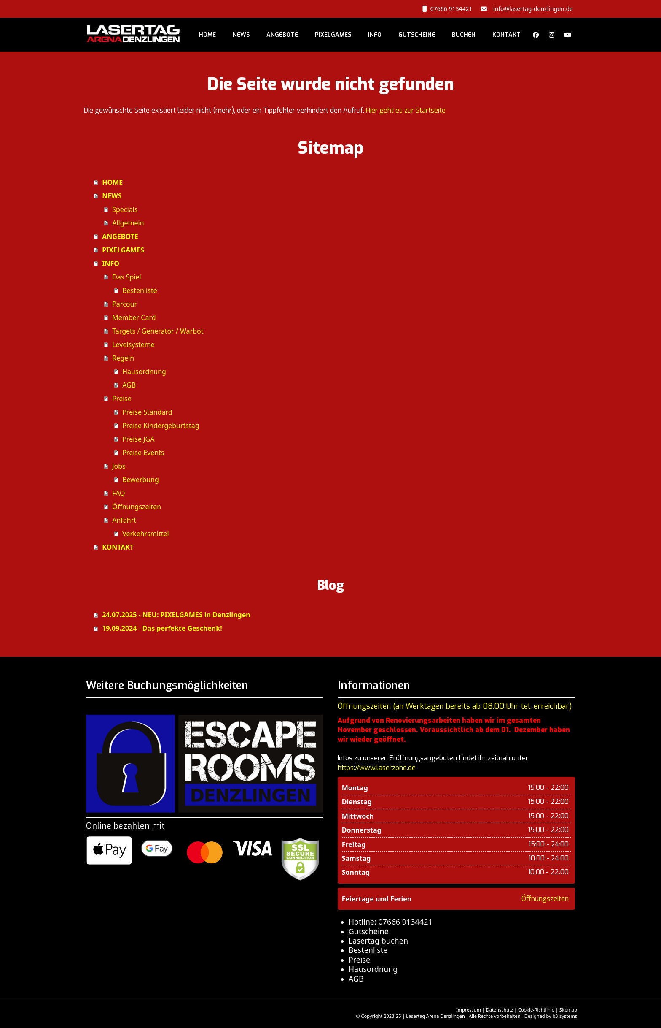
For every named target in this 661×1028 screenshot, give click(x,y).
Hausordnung (144, 371)
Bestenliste (139, 290)
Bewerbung (140, 479)
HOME (207, 35)
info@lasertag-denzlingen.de (531, 9)
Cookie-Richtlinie (536, 1009)
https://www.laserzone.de (377, 767)
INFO (375, 35)
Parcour (124, 304)
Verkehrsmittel (145, 533)
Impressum (468, 1009)
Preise (122, 398)
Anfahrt (124, 520)
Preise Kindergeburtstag (160, 425)
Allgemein (128, 223)
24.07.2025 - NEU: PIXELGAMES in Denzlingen (176, 614)
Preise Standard (147, 412)
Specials (124, 209)
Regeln (123, 358)
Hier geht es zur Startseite (406, 110)
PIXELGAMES (333, 35)
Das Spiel (126, 277)
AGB (129, 385)
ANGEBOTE (282, 35)
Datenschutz (499, 1009)
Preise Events (143, 452)
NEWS (241, 35)
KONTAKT (506, 35)
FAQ (118, 493)
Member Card (134, 317)
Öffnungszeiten (136, 506)
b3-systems (565, 1016)
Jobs (119, 466)
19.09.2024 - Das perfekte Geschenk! (162, 628)
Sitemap (568, 1009)
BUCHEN (464, 35)
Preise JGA (138, 439)
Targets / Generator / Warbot (157, 331)
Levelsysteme (133, 344)
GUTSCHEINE (416, 35)
